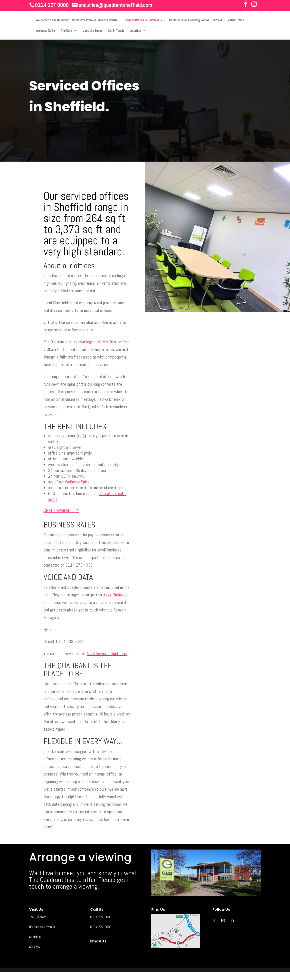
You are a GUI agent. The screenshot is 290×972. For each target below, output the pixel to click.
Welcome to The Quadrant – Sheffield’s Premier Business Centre (77, 20)
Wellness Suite (45, 31)
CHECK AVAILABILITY (61, 510)
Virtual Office (236, 20)
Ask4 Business (115, 595)
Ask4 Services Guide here (107, 653)
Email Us (98, 941)
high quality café (99, 342)
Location (135, 31)
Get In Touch (116, 31)
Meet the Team (92, 31)
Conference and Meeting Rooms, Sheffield (195, 20)
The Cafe (66, 31)
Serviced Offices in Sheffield (141, 20)
